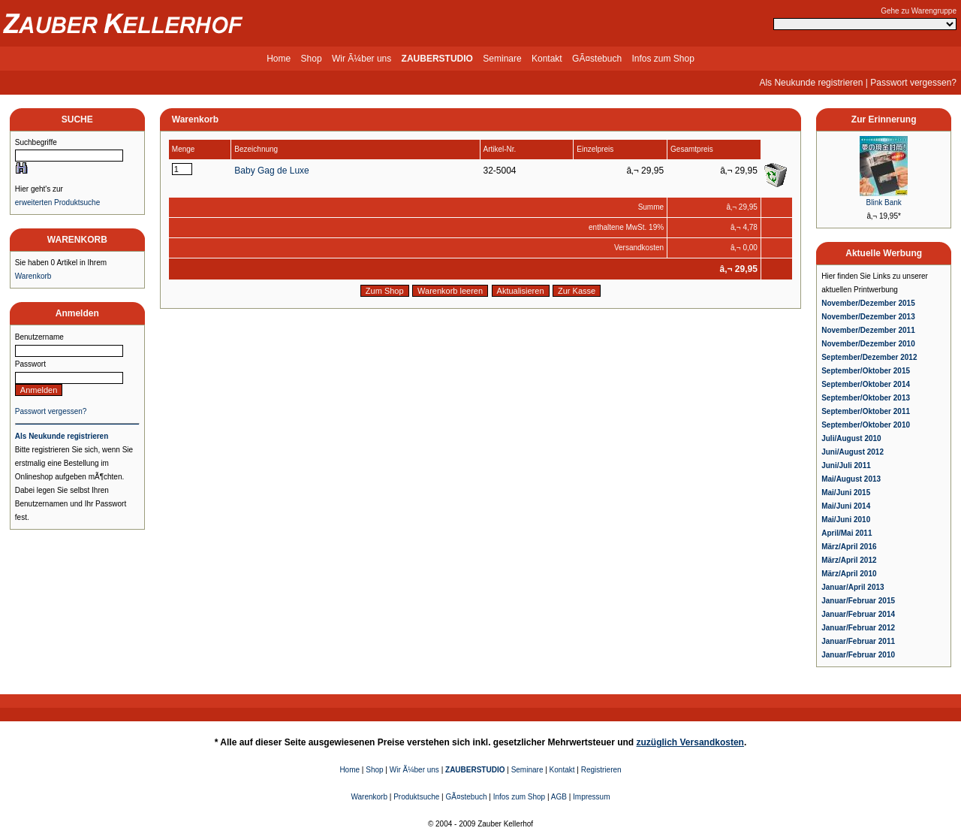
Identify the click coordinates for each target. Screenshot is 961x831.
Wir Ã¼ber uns (361, 58)
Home (279, 58)
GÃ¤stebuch (597, 58)
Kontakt (547, 58)
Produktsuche (416, 797)
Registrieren (601, 770)
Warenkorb (33, 276)
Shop (311, 58)
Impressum (591, 797)
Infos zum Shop (662, 58)
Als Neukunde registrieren (811, 82)
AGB (559, 797)
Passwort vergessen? (913, 82)
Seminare (502, 58)
